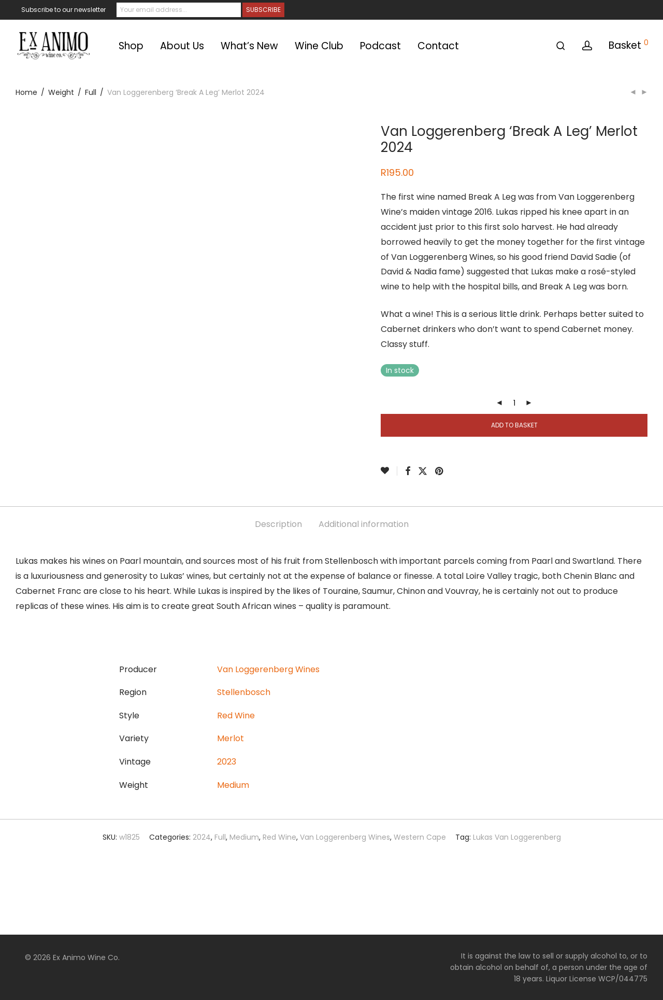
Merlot (230, 738)
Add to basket (514, 425)
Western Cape (420, 837)
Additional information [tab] (364, 524)
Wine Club (319, 46)
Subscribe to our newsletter (63, 9)
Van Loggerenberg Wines (268, 669)
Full (90, 92)
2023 (226, 762)
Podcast (380, 46)
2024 (202, 837)
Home (26, 92)
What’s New (249, 46)
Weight (61, 92)
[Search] (560, 46)
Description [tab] (278, 524)
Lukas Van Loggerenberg (517, 837)
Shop (131, 46)
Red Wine (236, 715)
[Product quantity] (514, 403)
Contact (438, 46)
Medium (233, 785)
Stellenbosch (243, 692)
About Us (182, 46)
